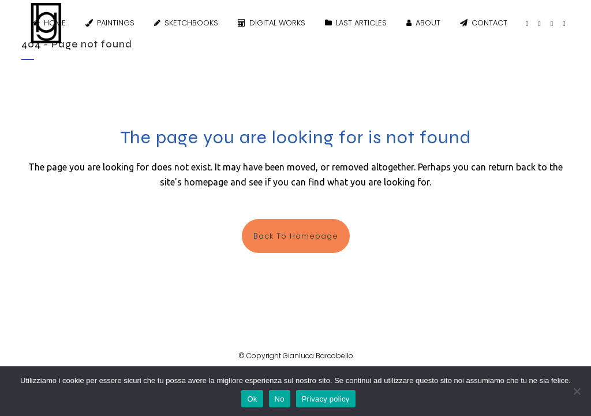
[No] (576, 391)
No (280, 399)
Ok (252, 399)
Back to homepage (295, 236)
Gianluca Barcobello (318, 356)
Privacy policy (326, 399)
